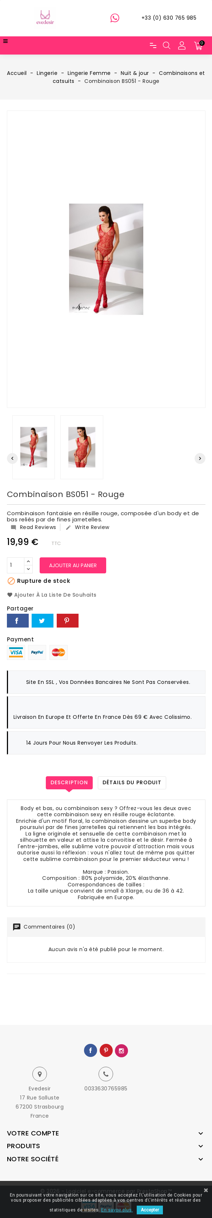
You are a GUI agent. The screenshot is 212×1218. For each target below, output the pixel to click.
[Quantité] (15, 565)
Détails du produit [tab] (132, 782)
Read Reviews (33, 527)
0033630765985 (106, 1088)
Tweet (42, 621)
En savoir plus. (117, 1210)
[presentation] (12, 458)
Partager (18, 621)
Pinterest (68, 621)
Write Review (87, 527)
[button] (182, 45)
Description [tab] (69, 782)
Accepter (150, 1210)
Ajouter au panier (73, 565)
